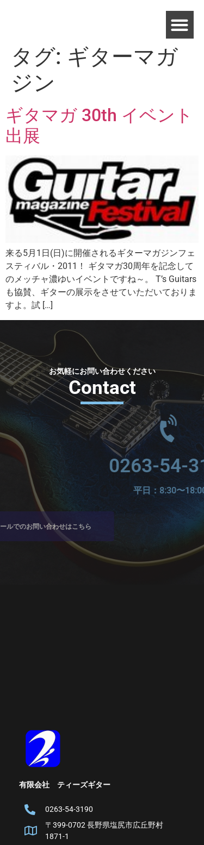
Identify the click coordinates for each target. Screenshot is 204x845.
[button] (180, 25)
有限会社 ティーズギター (64, 784)
